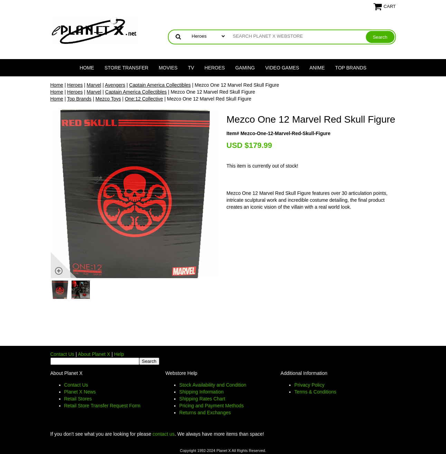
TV (191, 67)
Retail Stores (78, 398)
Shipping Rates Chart (202, 398)
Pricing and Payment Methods (211, 405)
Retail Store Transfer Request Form (102, 405)
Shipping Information (201, 392)
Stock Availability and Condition (212, 385)
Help (119, 354)
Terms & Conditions (315, 392)
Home (86, 67)
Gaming (245, 67)
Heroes (215, 67)
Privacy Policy (309, 385)
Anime (317, 67)
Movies (168, 67)
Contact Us (62, 354)
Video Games (282, 67)
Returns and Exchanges (205, 412)
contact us (164, 434)
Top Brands (351, 67)
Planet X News (80, 392)
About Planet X (94, 354)
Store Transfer (126, 67)
